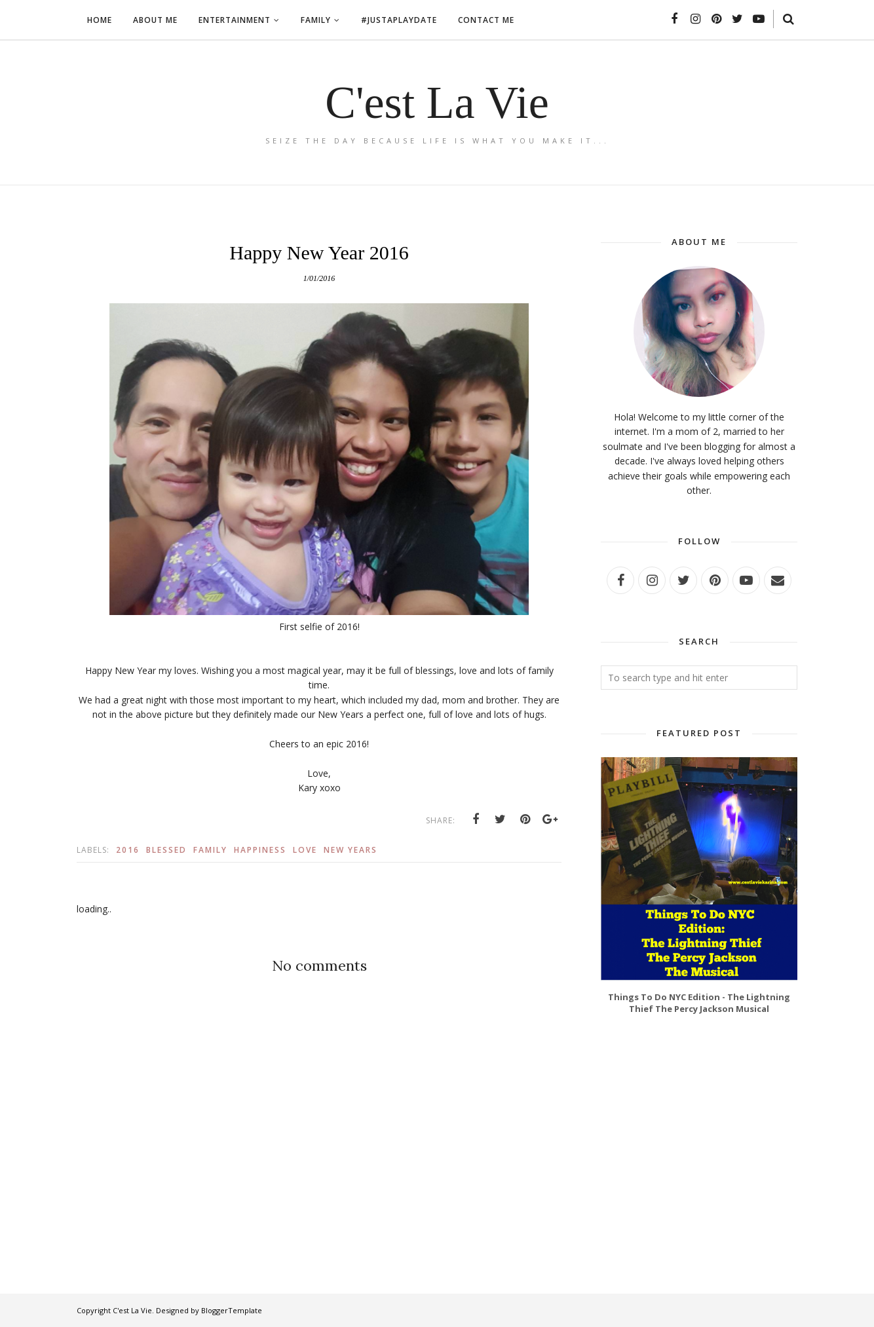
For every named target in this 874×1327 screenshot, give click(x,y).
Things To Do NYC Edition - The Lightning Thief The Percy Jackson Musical (699, 1003)
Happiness (260, 849)
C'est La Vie (437, 102)
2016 (128, 849)
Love (305, 849)
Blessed (166, 849)
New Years (350, 849)
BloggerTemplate (231, 1310)
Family (210, 849)
